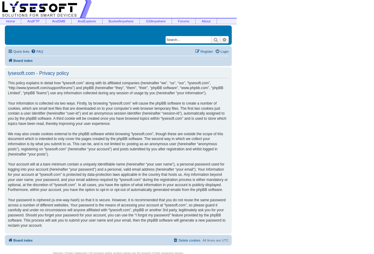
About (206, 21)
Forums (183, 21)
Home (10, 21)
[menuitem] (37, 51)
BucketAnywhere (121, 21)
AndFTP (33, 21)
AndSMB (58, 21)
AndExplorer (87, 21)
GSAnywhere (156, 21)
